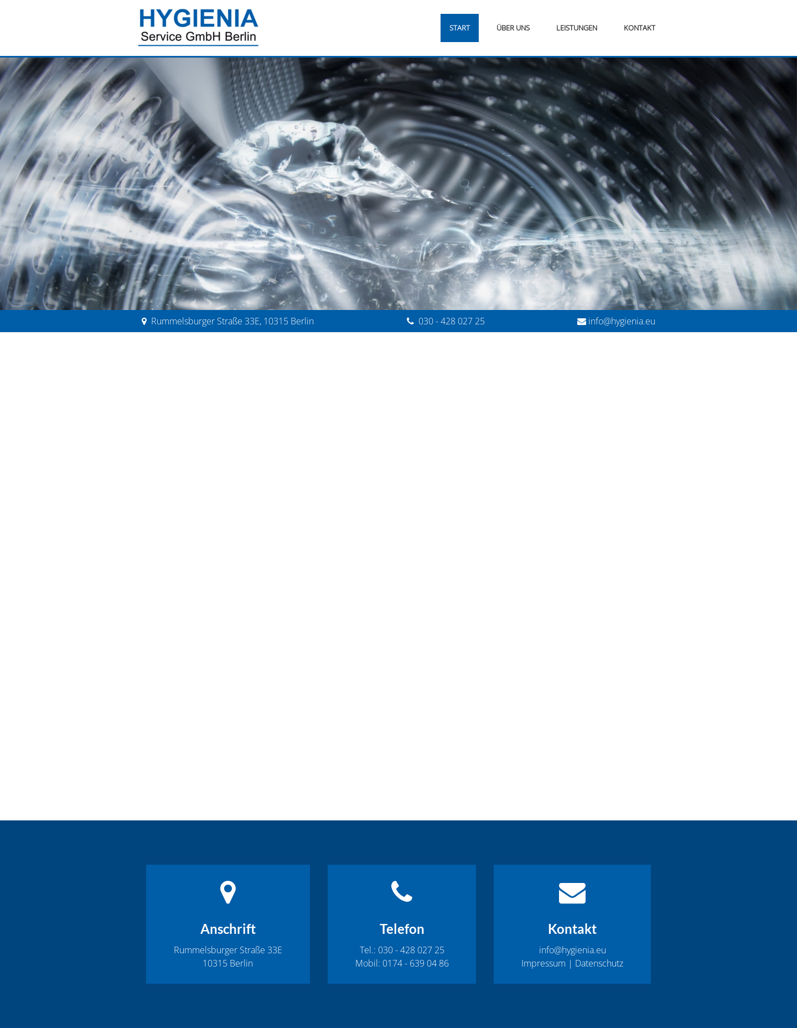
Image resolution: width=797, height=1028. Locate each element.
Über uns (513, 28)
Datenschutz (599, 963)
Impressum (543, 963)
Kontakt (639, 28)
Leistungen (576, 28)
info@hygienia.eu (621, 321)
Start (459, 28)
